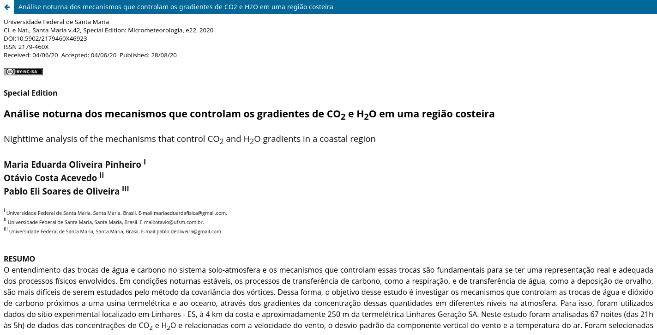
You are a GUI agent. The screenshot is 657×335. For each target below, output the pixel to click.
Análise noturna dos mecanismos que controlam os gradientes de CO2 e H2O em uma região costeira (175, 6)
